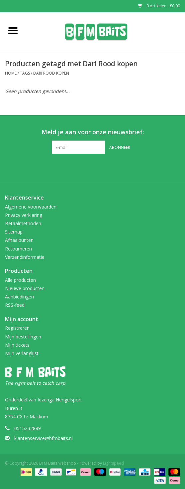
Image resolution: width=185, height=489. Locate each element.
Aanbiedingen (19, 296)
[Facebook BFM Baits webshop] (86, 167)
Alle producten (20, 280)
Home (11, 73)
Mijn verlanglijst (22, 353)
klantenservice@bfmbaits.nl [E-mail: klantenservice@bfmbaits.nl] (43, 438)
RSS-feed (15, 305)
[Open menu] (13, 30)
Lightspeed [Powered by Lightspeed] (113, 463)
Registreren (17, 328)
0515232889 (27, 428)
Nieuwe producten (25, 288)
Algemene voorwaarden (30, 207)
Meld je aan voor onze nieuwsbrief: (93, 132)
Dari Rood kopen (51, 73)
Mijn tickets (17, 345)
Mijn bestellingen (23, 336)
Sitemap (14, 232)
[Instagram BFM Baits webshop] (98, 167)
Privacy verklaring (23, 215)
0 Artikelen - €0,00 (159, 6)
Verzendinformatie (25, 257)
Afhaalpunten (19, 240)
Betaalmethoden (23, 223)
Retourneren (18, 248)
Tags (25, 73)
